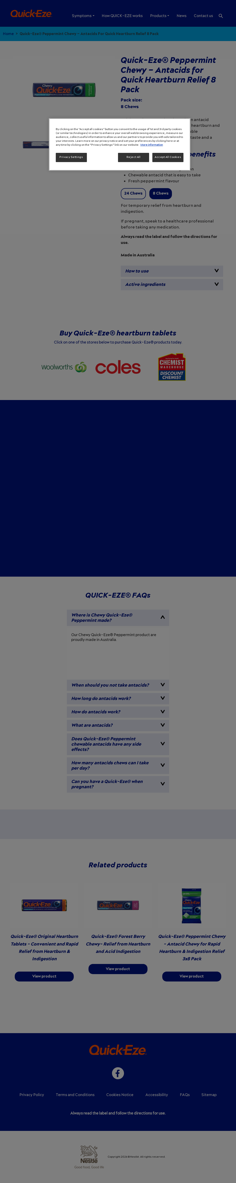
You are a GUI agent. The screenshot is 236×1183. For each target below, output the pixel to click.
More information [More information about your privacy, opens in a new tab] (151, 145)
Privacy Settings (71, 157)
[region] (119, 144)
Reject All (134, 157)
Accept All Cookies (168, 157)
